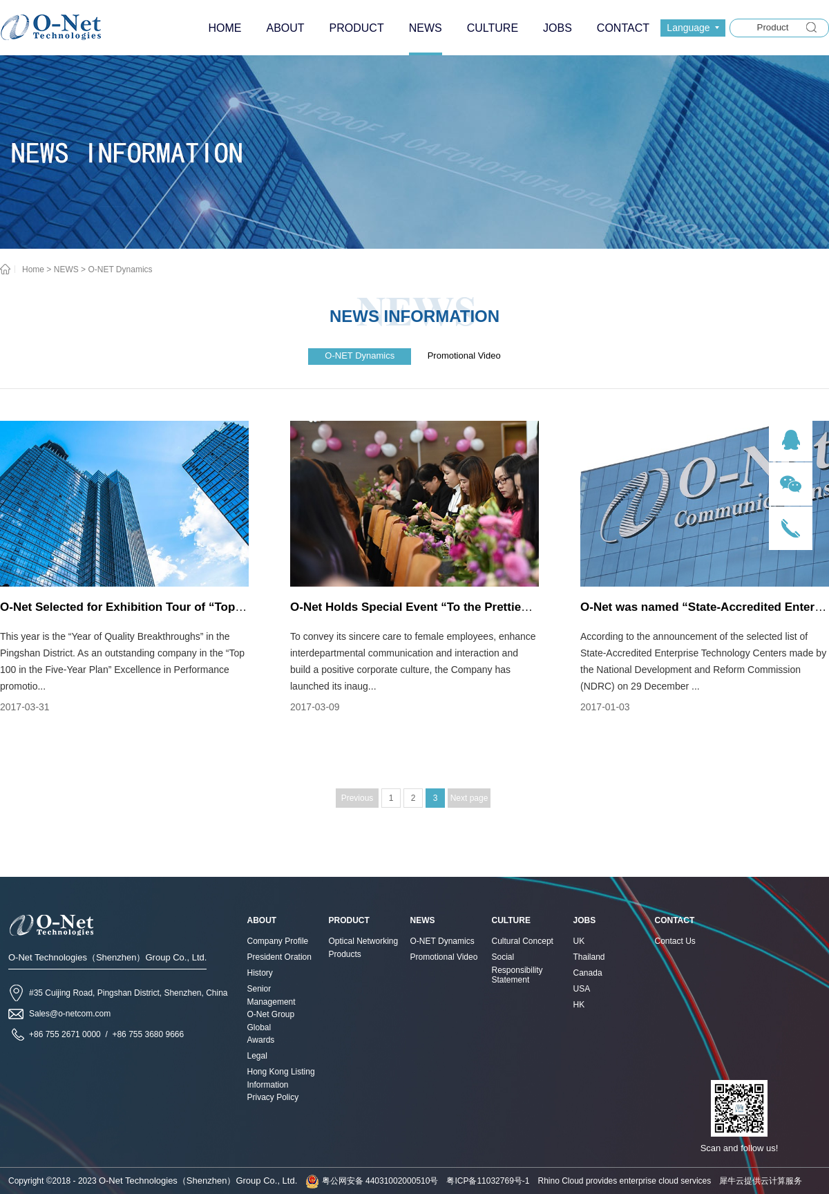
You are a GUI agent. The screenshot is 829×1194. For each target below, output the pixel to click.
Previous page (357, 800)
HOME (224, 28)
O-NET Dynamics (120, 269)
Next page (469, 798)
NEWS (66, 269)
